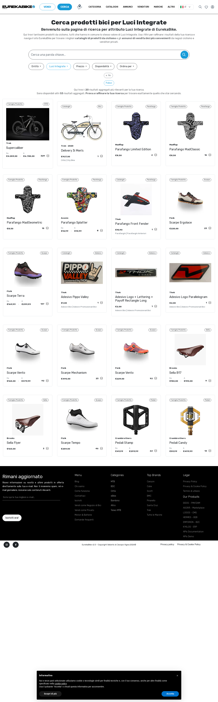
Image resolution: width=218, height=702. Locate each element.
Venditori (145, 7)
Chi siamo (79, 496)
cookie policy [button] (61, 683)
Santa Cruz (152, 515)
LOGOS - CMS (190, 522)
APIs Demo (188, 546)
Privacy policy (167, 554)
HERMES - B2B (190, 527)
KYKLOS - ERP (190, 536)
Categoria (97, 7)
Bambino (115, 510)
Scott (150, 500)
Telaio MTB (116, 520)
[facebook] (16, 554)
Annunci (130, 7)
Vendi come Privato (84, 520)
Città (113, 500)
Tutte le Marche (154, 524)
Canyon (150, 491)
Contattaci (80, 505)
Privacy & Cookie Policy (195, 496)
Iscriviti (78, 510)
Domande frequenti (84, 529)
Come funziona (82, 500)
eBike (113, 505)
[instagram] (7, 554)
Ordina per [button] (126, 66)
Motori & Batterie (83, 524)
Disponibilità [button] (102, 66)
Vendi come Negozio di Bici (88, 515)
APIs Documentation (193, 541)
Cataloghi (114, 7)
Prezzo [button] (80, 66)
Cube (149, 496)
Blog (77, 491)
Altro (173, 7)
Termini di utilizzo (191, 500)
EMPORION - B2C (191, 532)
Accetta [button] (170, 693)
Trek (149, 520)
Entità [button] (35, 66)
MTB (113, 491)
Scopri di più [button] (50, 693)
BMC (149, 505)
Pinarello (151, 510)
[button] (177, 675)
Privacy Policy (190, 491)
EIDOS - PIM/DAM (191, 512)
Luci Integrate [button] (57, 66)
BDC (113, 496)
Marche (160, 7)
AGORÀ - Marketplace (193, 517)
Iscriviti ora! (12, 527)
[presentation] (20, 517)
